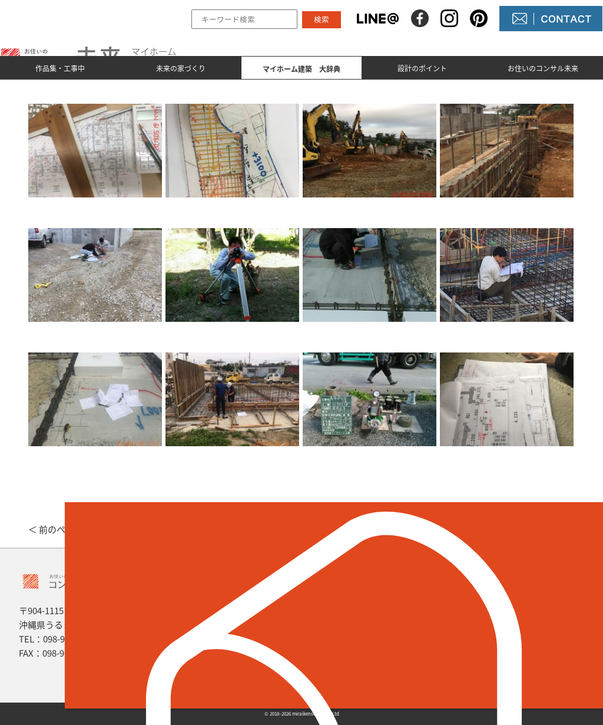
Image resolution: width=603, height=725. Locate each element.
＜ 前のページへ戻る (69, 529)
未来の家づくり (181, 68)
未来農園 (344, 665)
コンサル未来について (372, 645)
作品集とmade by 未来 (232, 605)
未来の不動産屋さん (367, 605)
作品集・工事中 (60, 68)
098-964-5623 (69, 638)
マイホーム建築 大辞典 (236, 645)
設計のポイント (422, 68)
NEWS (338, 625)
